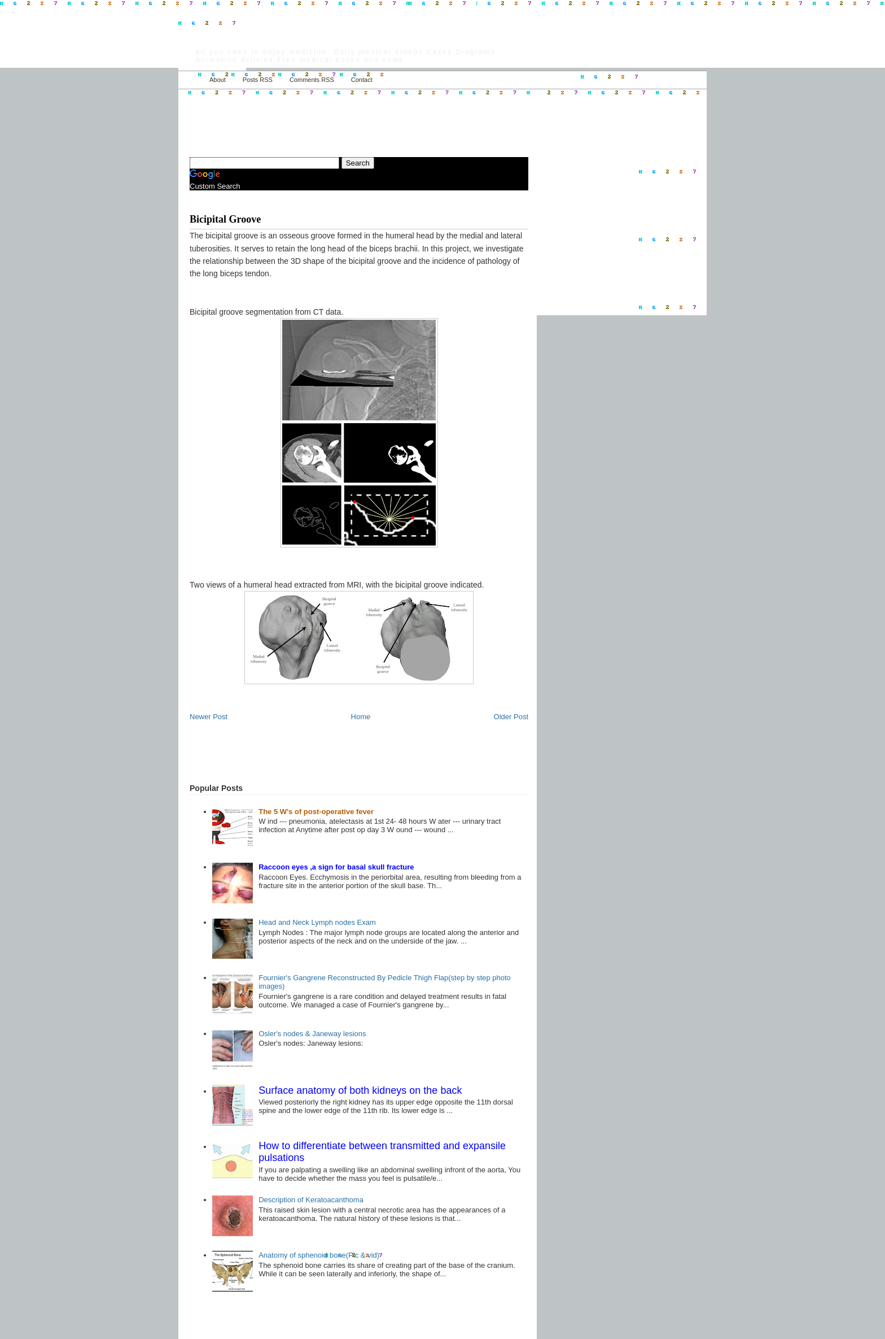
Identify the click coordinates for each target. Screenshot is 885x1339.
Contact (362, 79)
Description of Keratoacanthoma (311, 1199)
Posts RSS (258, 79)
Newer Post (208, 716)
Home (191, 80)
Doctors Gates (239, 39)
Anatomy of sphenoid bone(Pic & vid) (319, 1255)
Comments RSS (312, 79)
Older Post (511, 716)
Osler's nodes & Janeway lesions (312, 1033)
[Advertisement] (322, 116)
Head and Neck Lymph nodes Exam (317, 922)
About (217, 79)
